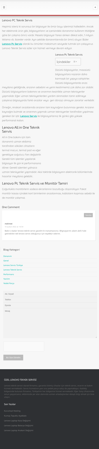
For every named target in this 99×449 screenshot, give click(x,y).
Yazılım (6, 278)
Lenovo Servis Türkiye (13, 265)
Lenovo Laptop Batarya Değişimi (18, 425)
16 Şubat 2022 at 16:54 (14, 227)
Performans (8, 274)
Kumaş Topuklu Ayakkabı (15, 415)
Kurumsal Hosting (12, 411)
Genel (6, 260)
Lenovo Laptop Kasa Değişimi (17, 420)
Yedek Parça (8, 283)
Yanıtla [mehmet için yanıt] (88, 215)
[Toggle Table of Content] (75, 61)
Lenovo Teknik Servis (12, 269)
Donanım (7, 256)
